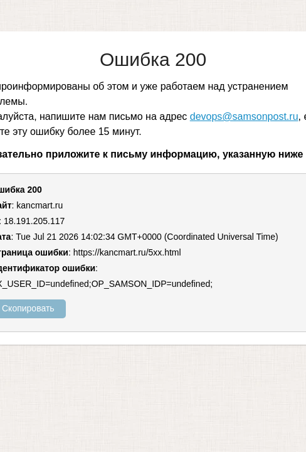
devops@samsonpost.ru (244, 116)
